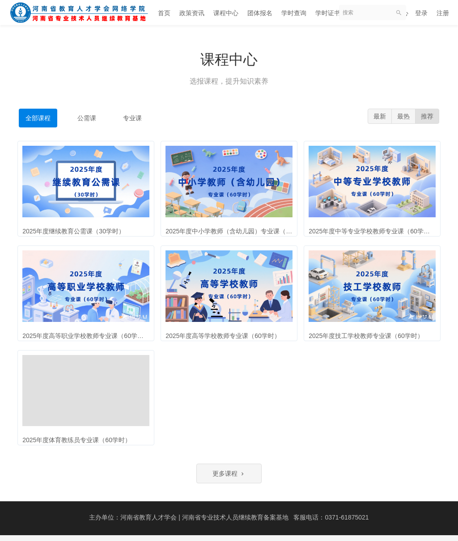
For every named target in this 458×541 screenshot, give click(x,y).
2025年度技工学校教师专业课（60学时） (368, 334)
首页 (164, 13)
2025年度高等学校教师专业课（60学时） (225, 334)
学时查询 (293, 13)
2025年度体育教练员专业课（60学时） (79, 441)
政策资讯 (191, 13)
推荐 (427, 116)
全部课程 (38, 118)
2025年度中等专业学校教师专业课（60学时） (374, 228)
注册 (443, 13)
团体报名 (259, 13)
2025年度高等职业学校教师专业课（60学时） (88, 334)
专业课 (132, 118)
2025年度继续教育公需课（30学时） (76, 228)
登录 (421, 13)
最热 (403, 116)
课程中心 (225, 13)
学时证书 (327, 13)
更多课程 (229, 479)
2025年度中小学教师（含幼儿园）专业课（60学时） (241, 228)
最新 (379, 116)
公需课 (86, 118)
